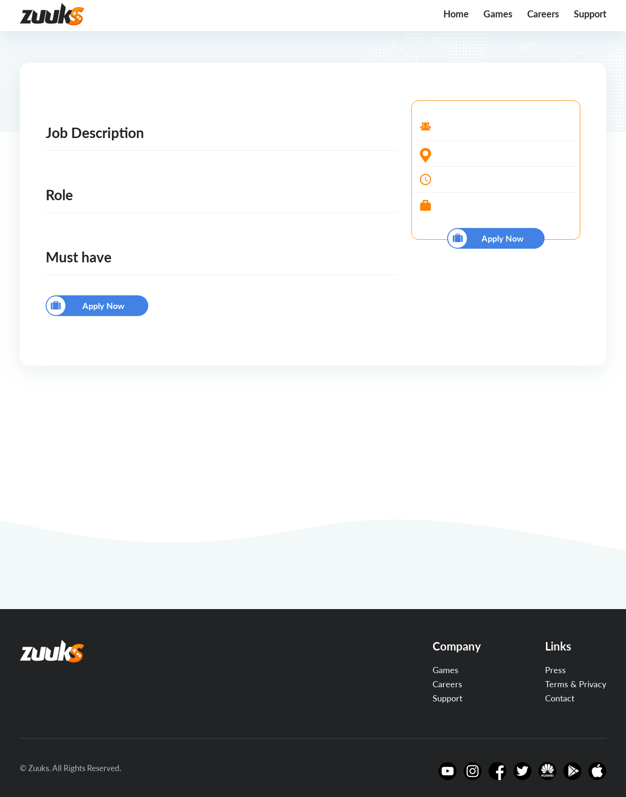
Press (555, 670)
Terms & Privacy (575, 684)
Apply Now (86, 305)
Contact (559, 698)
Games (498, 13)
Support (590, 13)
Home (456, 13)
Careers (543, 13)
